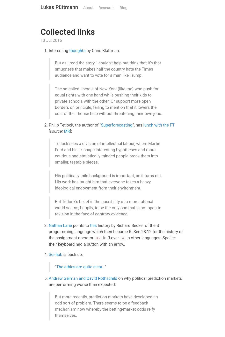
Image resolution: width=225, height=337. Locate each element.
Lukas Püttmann (59, 7)
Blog (123, 8)
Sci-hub (55, 254)
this (93, 225)
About (88, 8)
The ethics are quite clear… (80, 266)
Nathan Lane (60, 225)
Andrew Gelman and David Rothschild (83, 278)
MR (67, 131)
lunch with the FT (159, 125)
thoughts (77, 50)
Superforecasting (116, 125)
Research (107, 8)
